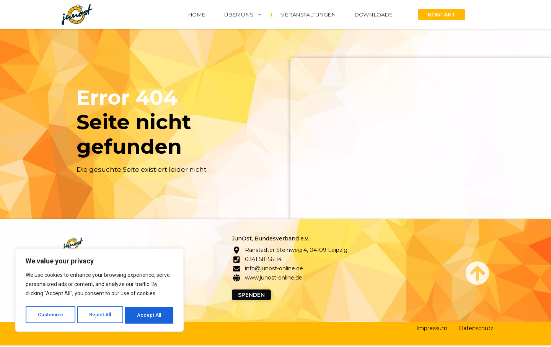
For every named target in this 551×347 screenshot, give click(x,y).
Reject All (100, 315)
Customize (50, 315)
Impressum (431, 329)
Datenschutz (476, 329)
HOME (196, 14)
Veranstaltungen (308, 14)
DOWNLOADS (373, 14)
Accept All (149, 315)
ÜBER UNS (243, 14)
